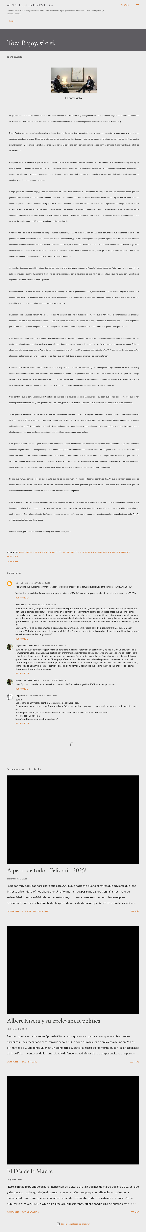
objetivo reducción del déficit (59, 552)
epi (17, 583)
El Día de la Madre (30, 1171)
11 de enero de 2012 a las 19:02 (42, 695)
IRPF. (35, 552)
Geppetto (20, 695)
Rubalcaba (101, 552)
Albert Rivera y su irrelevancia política (53, 1020)
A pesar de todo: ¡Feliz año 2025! (47, 870)
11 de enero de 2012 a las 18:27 (54, 645)
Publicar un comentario (35, 911)
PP (79, 552)
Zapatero (12, 556)
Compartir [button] (13, 561)
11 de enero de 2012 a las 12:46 (35, 583)
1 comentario (29, 1061)
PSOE (84, 552)
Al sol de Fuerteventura (30, 5)
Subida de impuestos (119, 552)
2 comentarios (30, 1212)
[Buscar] (125, 5)
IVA (40, 552)
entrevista (25, 552)
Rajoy (91, 552)
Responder (22, 597)
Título (12, 21)
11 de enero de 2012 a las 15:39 (41, 604)
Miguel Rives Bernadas (26, 645)
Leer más (134, 911)
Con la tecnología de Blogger (73, 1224)
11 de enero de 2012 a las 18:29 (54, 680)
